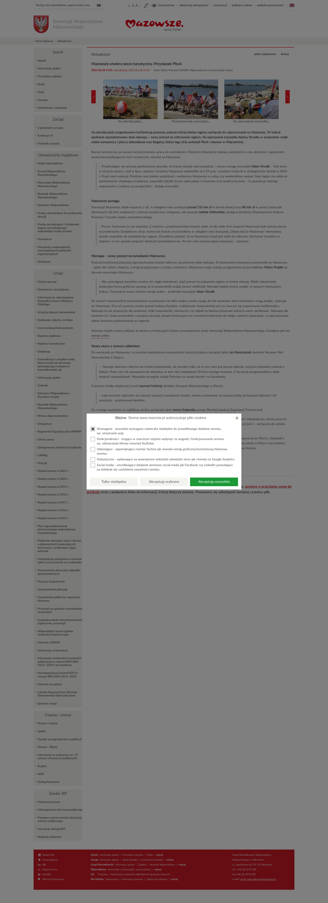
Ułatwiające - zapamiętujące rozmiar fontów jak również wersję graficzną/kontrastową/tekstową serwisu (159, 451)
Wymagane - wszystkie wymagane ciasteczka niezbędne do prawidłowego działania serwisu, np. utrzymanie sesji (156, 431)
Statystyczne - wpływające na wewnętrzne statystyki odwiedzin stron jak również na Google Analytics (163, 459)
